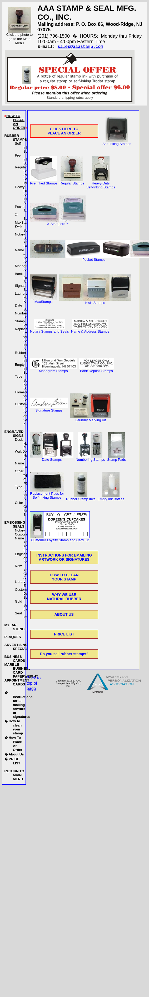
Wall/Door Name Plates (24, 456)
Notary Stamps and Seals (25, 241)
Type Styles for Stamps (25, 383)
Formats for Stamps (25, 397)
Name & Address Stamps (25, 257)
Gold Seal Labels (24, 606)
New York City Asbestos (26, 573)
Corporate (22, 535)
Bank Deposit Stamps (25, 279)
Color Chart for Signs (23, 510)
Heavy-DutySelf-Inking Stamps (25, 196)
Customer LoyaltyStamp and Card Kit (24, 415)
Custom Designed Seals (26, 594)
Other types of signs (23, 478)
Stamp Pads (116, 459)
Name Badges (25, 466)
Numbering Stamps (25, 316)
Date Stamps (25, 308)
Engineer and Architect (26, 559)
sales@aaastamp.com (80, 47)
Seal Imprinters (27, 616)
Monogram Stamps (25, 269)
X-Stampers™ (58, 223)
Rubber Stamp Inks (24, 358)
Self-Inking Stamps (25, 148)
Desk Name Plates (24, 444)
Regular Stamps (71, 182)
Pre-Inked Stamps (25, 160)
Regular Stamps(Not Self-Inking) (25, 176)
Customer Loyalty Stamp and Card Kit (60, 539)
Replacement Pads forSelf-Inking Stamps (25, 340)
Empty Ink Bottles (24, 369)
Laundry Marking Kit (25, 298)
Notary (20, 531)
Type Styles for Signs (24, 494)
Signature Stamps (25, 289)
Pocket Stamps (25, 210)
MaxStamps (24, 224)
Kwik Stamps (25, 229)
